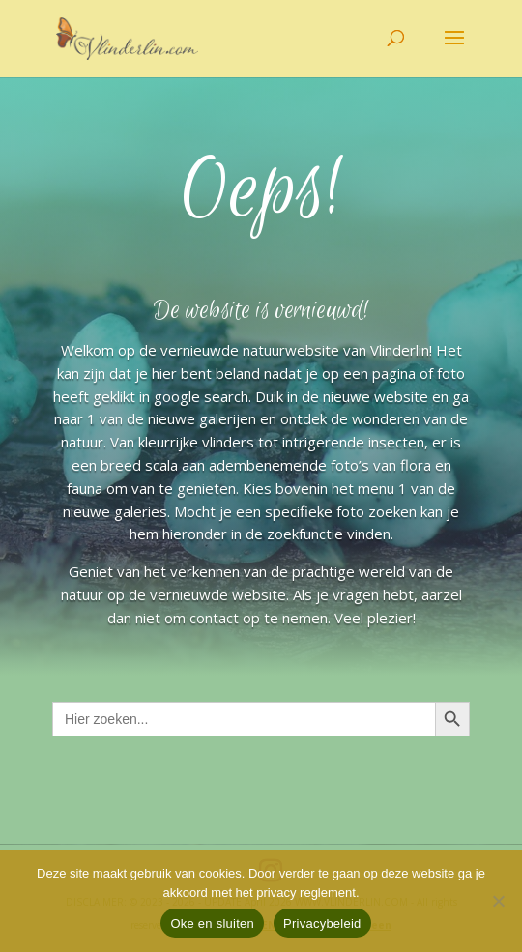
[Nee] (498, 900)
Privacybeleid (322, 923)
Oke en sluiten (212, 923)
